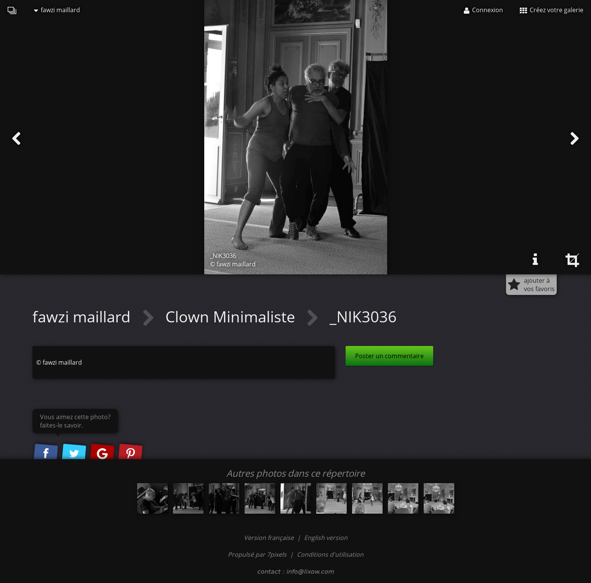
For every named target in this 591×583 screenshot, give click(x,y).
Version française (269, 537)
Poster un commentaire (389, 356)
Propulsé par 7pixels (257, 554)
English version (326, 537)
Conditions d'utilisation (330, 554)
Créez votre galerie (551, 10)
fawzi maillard (57, 10)
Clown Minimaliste (232, 316)
